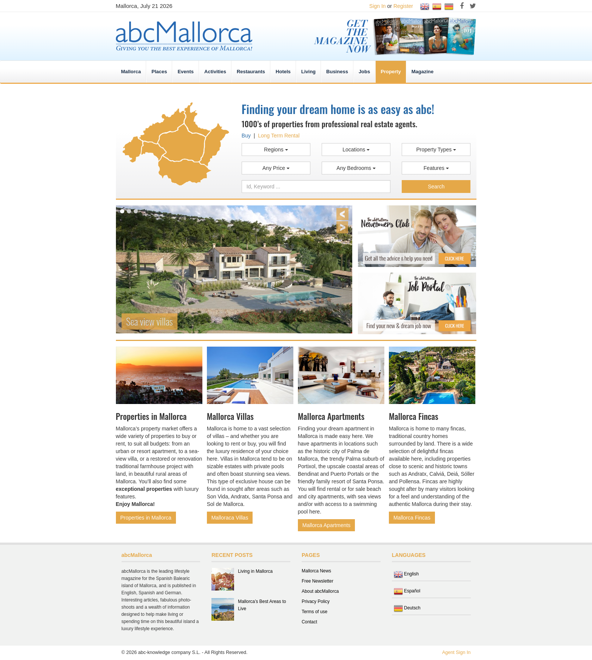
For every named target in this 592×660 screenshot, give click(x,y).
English (406, 574)
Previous (342, 214)
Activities (215, 71)
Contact (309, 622)
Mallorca (131, 71)
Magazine (423, 71)
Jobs (364, 71)
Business (337, 71)
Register (403, 6)
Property (391, 71)
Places (159, 71)
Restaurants (251, 71)
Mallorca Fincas (411, 518)
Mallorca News (316, 571)
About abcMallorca (320, 591)
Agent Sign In (456, 652)
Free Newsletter (317, 581)
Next (342, 227)
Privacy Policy (316, 601)
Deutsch (407, 608)
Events (185, 71)
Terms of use (314, 611)
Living (308, 71)
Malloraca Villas (229, 518)
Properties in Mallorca (145, 518)
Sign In (377, 6)
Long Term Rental (278, 136)
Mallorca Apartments (326, 525)
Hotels (283, 71)
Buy (246, 136)
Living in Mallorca (255, 571)
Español (407, 591)
